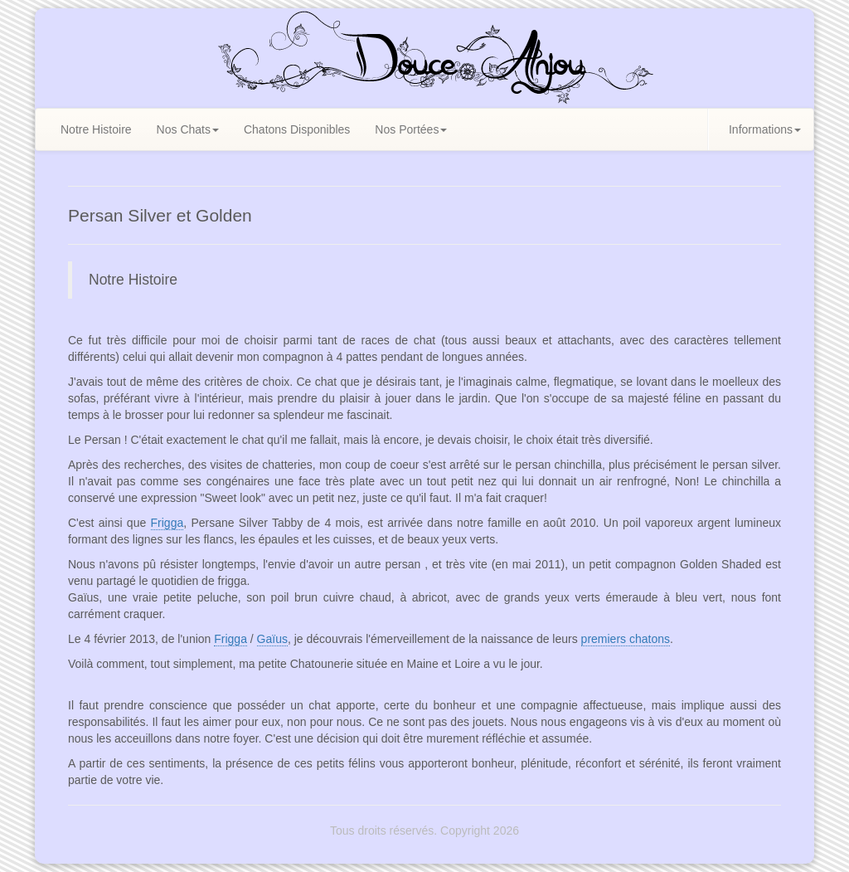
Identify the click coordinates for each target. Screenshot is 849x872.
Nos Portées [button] (411, 129)
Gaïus (272, 638)
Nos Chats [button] (188, 129)
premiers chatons (625, 638)
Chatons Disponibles (297, 129)
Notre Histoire (96, 129)
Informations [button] (765, 129)
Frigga (167, 522)
